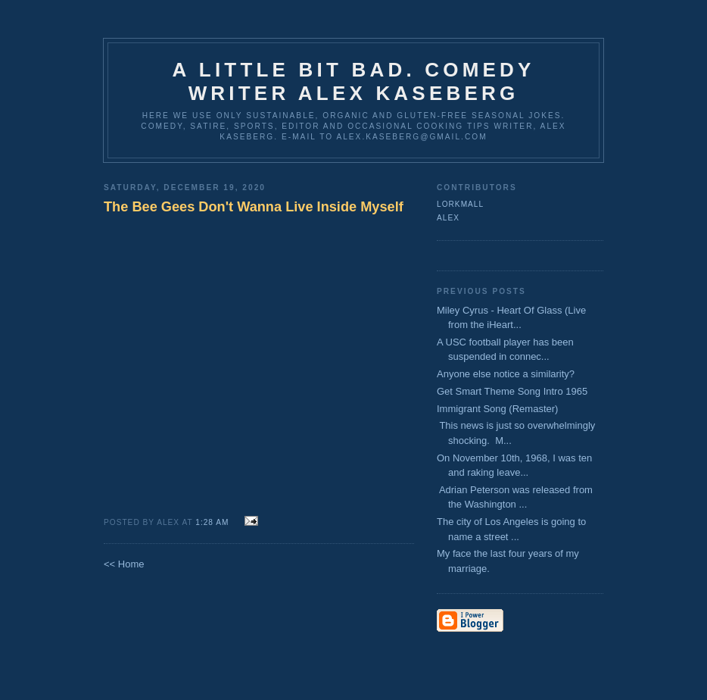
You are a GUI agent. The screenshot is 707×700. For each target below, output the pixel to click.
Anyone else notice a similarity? (508, 374)
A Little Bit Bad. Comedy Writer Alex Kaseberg (353, 81)
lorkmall (460, 204)
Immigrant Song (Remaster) (497, 408)
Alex (448, 218)
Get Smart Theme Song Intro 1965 (512, 391)
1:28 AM (213, 522)
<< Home (124, 564)
